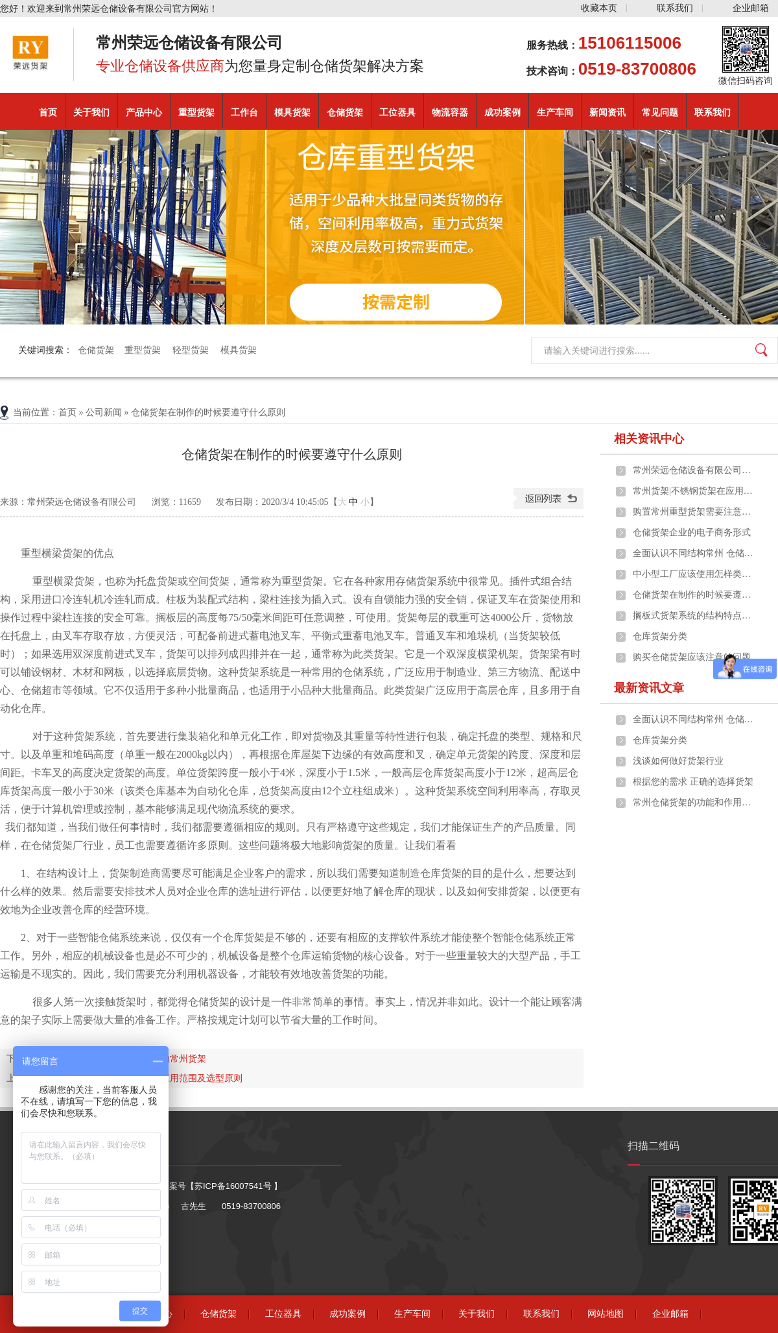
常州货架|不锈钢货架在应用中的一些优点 (694, 491)
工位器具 (397, 112)
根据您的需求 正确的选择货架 (693, 782)
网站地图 (605, 1314)
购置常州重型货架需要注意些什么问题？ (694, 512)
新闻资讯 (607, 112)
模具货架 (292, 112)
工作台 (244, 112)
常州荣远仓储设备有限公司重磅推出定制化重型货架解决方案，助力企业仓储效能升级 (694, 470)
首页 (48, 112)
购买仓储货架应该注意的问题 (692, 657)
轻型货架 (191, 350)
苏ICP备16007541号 (234, 1186)
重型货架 (196, 112)
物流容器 (450, 112)
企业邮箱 (751, 8)
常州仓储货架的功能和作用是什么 (694, 802)
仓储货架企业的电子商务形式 (692, 532)
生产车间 (555, 112)
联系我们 (675, 8)
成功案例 (502, 112)
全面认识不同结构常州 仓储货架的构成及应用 (694, 553)
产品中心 (144, 112)
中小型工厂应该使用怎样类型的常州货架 (694, 574)
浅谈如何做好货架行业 (678, 761)
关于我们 (91, 112)
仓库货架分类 (660, 636)
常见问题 (660, 112)
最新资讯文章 (649, 687)
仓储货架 (345, 112)
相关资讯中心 (649, 438)
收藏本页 (599, 8)
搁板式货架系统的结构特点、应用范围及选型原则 (694, 615)
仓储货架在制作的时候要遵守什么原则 (694, 595)
